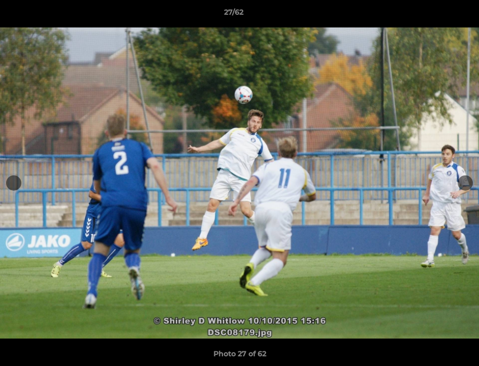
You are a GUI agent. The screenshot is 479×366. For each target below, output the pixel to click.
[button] (436, 14)
